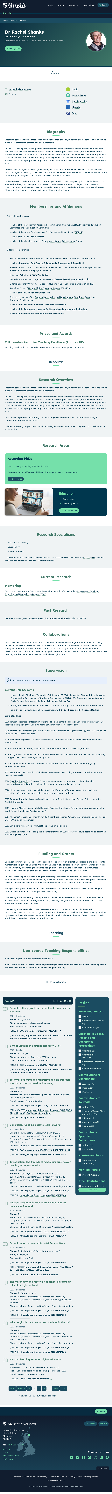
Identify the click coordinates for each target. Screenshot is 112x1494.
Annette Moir (16, 773)
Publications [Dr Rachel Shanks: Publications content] (56, 983)
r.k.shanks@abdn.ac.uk (20, 89)
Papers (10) (87, 1089)
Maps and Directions (11, 1458)
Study (51, 5)
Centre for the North (34, 237)
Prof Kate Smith (95, 706)
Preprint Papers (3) (91, 1176)
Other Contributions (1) (93, 1070)
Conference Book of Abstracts (34, 1380)
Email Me (15, 479)
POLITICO (11, 913)
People (7, 13)
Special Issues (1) (90, 1123)
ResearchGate (79, 95)
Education (50, 681)
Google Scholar (79, 101)
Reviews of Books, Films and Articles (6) (93, 1114)
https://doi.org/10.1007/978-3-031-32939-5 (45, 1264)
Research (74, 5)
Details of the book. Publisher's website (39, 1276)
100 (39, 1397)
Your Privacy (42, 1479)
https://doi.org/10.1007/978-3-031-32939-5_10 (47, 1312)
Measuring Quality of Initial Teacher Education (46, 899)
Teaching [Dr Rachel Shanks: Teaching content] (56, 934)
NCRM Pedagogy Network (37, 293)
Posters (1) (87, 1093)
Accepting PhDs (14, 49)
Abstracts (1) (88, 1085)
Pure (74, 113)
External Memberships (18, 250)
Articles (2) (87, 1146)
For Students (88, 1426)
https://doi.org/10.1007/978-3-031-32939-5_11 (47, 1151)
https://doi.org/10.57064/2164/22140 (43, 1066)
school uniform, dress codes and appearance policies (41, 140)
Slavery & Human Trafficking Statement (84, 1479)
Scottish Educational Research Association (45, 305)
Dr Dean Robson (46, 702)
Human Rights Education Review (44, 288)
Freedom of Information (56, 1483)
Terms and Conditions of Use (24, 1479)
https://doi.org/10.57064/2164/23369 (43, 1032)
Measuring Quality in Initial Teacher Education (53, 619)
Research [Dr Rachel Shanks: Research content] (56, 362)
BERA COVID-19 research (40, 890)
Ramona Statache (18, 800)
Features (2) (88, 1127)
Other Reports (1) (90, 1029)
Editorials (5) (88, 1119)
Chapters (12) (88, 1052)
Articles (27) (88, 1108)
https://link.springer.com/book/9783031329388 (43, 1156)
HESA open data (89, 559)
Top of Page (102, 1470)
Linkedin (76, 107)
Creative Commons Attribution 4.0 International (31, 562)
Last (63, 1390)
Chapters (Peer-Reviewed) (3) (89, 1057)
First (13, 1390)
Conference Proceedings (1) (93, 1064)
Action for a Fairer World (32, 275)
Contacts (6, 1452)
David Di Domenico (19, 782)
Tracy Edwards (17, 764)
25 (30, 1397)
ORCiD (75, 89)
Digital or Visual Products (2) (89, 1163)
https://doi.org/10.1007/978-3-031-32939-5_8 (47, 1349)
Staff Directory (9, 1461)
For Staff (103, 1426)
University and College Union (61, 241)
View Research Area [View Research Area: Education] (70, 512)
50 (34, 1397)
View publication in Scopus (33, 1119)
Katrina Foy (64, 702)
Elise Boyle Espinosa (20, 741)
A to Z (5, 1455)
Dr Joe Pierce (67, 711)
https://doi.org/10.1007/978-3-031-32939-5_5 (47, 1232)
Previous (23, 1390)
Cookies (64, 1479)
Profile (23, 21)
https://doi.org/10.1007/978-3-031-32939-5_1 (47, 1192)
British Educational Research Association (44, 314)
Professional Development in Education (71, 279)
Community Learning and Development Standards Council (63, 297)
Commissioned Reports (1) (93, 1023)
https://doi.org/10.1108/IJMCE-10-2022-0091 (47, 1107)
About (62, 5)
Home (5, 21)
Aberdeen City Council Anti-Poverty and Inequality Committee (60, 259)
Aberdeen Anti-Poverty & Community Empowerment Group (49, 263)
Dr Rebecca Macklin (89, 711)
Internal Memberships (18, 216)
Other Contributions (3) (93, 1187)
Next (56, 1390)
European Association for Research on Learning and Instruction (55, 309)
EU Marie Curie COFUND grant (38, 910)
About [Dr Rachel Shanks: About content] (56, 73)
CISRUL (78, 232)
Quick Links (90, 5)
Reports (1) (87, 1150)
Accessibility (54, 1479)
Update (100, 1413)
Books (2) (86, 1018)
